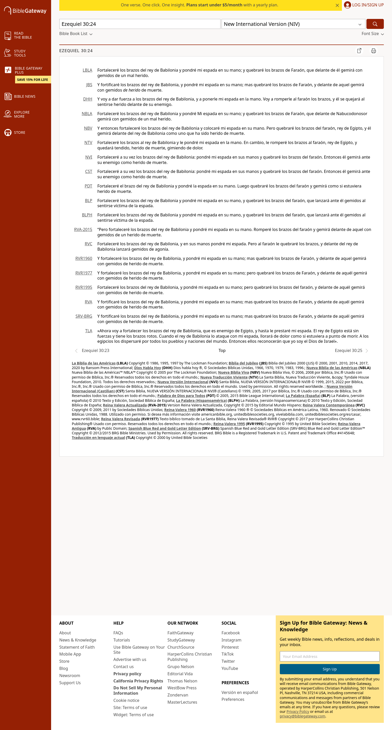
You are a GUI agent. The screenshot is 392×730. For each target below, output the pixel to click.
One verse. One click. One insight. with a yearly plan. (199, 5)
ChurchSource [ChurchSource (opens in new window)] (180, 647)
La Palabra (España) (303, 395)
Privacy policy (127, 674)
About (65, 633)
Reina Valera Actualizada (125, 405)
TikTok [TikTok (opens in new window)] (228, 654)
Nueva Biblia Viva (233, 372)
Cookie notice (126, 700)
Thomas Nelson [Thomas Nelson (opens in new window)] (182, 681)
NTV (88, 142)
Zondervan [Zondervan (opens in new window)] (177, 695)
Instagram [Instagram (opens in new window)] (231, 640)
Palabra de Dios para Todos (181, 395)
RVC (88, 244)
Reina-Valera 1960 (180, 409)
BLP (88, 200)
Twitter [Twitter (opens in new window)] (228, 661)
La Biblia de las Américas (94, 363)
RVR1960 (83, 258)
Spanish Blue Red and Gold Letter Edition (164, 428)
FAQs (118, 633)
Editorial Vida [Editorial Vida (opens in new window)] (180, 674)
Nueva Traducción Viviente (224, 377)
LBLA (87, 70)
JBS (89, 84)
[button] (363, 5)
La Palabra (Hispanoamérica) (201, 400)
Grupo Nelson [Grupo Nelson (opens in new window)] (180, 666)
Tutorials (121, 640)
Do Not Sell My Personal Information (137, 690)
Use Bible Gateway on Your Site (139, 649)
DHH (87, 99)
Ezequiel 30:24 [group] (76, 50)
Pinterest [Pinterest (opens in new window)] (230, 647)
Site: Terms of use (130, 707)
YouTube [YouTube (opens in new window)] (230, 668)
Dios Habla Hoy (147, 367)
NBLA (87, 113)
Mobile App (70, 654)
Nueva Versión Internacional (182, 381)
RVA (88, 302)
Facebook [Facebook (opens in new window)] (231, 633)
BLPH (87, 215)
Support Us (70, 682)
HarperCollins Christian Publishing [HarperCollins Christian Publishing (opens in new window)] (189, 656)
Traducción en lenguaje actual (98, 437)
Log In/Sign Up (368, 5)
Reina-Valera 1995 (229, 423)
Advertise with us (129, 659)
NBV (88, 128)
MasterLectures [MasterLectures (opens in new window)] (182, 702)
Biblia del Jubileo (243, 363)
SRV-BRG (84, 316)
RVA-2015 (83, 229)
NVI (88, 157)
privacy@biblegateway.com (302, 716)
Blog (63, 668)
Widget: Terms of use (133, 714)
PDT (88, 186)
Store (64, 661)
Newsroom (69, 675)
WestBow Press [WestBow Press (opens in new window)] (182, 688)
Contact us (123, 666)
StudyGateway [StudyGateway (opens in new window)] (181, 640)
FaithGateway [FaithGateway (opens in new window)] (180, 633)
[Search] (375, 24)
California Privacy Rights (138, 681)
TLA (88, 331)
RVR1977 (83, 273)
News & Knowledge (77, 640)
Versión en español (240, 692)
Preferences (233, 699)
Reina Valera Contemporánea (329, 405)
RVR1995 (83, 287)
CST (88, 171)
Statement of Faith (77, 647)
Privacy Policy (297, 711)
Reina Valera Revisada (120, 418)
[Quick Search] (140, 24)
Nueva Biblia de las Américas (332, 367)
